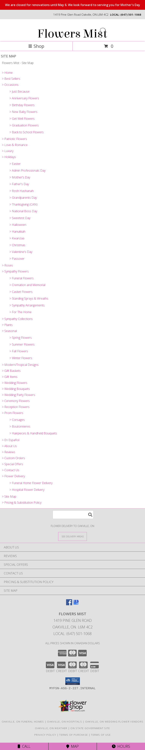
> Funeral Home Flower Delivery (30, 483)
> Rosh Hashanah (21, 191)
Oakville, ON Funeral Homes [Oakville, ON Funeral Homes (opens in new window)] (23, 721)
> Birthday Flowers (22, 105)
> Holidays (9, 157)
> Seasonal (9, 331)
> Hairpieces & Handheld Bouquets (33, 433)
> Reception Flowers (15, 407)
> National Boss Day (23, 211)
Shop (36, 46)
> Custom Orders (13, 458)
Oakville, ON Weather (51, 728)
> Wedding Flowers (14, 383)
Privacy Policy (45, 734)
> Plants (7, 325)
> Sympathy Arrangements (27, 305)
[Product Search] (73, 514)
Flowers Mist (72, 34)
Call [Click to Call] (24, 746)
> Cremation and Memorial (27, 285)
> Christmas (17, 245)
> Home (7, 73)
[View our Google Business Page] (76, 604)
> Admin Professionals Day (27, 170)
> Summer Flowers (22, 344)
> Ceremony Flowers (16, 401)
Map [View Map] (72, 746)
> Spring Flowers (20, 338)
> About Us (9, 446)
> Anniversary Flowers (24, 98)
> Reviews (8, 452)
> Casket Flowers (20, 292)
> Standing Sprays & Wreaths (28, 298)
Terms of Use (101, 734)
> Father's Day (19, 184)
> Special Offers (12, 464)
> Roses (7, 265)
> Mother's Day (19, 177)
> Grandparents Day (23, 198)
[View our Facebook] (69, 604)
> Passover (17, 259)
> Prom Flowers (12, 413)
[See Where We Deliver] (72, 536)
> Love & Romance (15, 145)
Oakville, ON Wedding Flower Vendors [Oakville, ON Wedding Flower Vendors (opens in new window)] (114, 721)
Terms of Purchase (73, 734)
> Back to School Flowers (26, 132)
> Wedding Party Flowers (18, 395)
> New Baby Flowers (23, 112)
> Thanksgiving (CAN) (23, 204)
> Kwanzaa (16, 238)
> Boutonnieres (19, 426)
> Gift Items (9, 377)
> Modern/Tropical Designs (20, 365)
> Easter (15, 164)
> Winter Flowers (20, 358)
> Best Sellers (11, 79)
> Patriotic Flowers (14, 139)
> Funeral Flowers (21, 278)
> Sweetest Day (19, 218)
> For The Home (20, 312)
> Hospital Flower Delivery (26, 490)
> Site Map (9, 496)
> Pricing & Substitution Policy (21, 502)
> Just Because (19, 91)
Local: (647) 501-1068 (72, 633)
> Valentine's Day (20, 252)
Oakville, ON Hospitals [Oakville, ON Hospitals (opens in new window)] (64, 721)
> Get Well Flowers (22, 118)
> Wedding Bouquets (16, 389)
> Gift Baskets (11, 371)
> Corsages (17, 420)
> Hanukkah (17, 231)
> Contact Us (10, 470)
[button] (72, 681)
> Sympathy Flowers (15, 271)
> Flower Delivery (13, 476)
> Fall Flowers (18, 351)
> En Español (10, 440)
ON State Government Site (90, 728)
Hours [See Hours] (121, 746)
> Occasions (10, 85)
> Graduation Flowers (24, 125)
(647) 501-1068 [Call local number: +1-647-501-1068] (130, 14)
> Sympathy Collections (17, 319)
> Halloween (17, 225)
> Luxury (7, 151)
